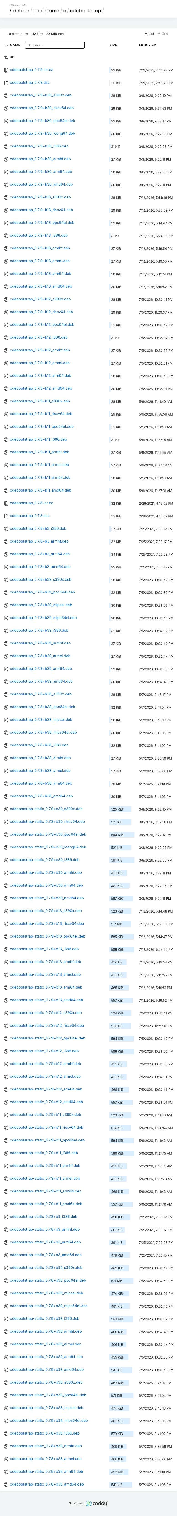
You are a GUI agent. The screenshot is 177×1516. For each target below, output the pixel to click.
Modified (147, 45)
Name (15, 45)
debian (21, 11)
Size (113, 45)
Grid (162, 34)
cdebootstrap (85, 11)
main (53, 11)
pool (38, 11)
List (149, 34)
